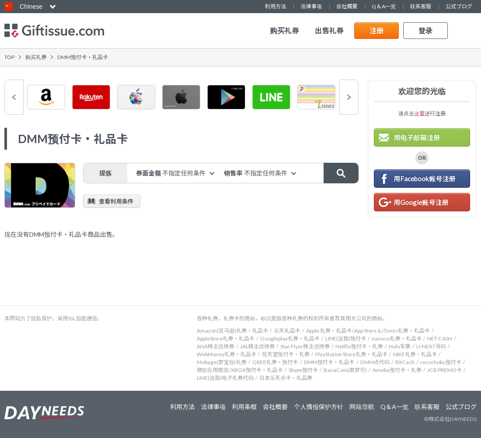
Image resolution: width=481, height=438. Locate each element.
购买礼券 (284, 30)
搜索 (341, 173)
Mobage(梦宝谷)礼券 (222, 362)
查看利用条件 (116, 201)
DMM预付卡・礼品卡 (329, 362)
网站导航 (361, 406)
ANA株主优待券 (215, 346)
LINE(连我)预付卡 (345, 338)
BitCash (405, 362)
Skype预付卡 (303, 370)
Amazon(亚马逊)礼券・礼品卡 (232, 330)
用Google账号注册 (421, 202)
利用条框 (244, 406)
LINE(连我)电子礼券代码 (225, 378)
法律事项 (310, 6)
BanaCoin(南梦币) (345, 370)
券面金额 (171, 173)
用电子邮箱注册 (417, 137)
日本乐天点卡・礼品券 (285, 378)
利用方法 (275, 6)
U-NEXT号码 (431, 346)
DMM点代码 (375, 362)
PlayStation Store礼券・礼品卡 (351, 354)
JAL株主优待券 (257, 346)
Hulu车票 (400, 346)
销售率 (255, 173)
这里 (419, 113)
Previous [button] (14, 97)
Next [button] (349, 97)
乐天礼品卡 (287, 330)
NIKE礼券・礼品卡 (415, 354)
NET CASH (439, 338)
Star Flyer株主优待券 (305, 346)
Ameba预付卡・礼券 (397, 370)
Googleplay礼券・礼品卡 (290, 338)
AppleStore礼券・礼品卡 (225, 338)
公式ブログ (459, 6)
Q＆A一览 (383, 6)
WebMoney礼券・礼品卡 (226, 354)
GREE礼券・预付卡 (275, 362)
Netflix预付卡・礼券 (359, 346)
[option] (46, 97)
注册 (376, 30)
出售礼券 (329, 30)
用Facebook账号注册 (425, 178)
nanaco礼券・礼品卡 (397, 338)
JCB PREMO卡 (444, 370)
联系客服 (420, 6)
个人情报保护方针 (318, 406)
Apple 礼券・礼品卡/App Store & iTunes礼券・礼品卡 (368, 330)
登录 (425, 30)
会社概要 (347, 6)
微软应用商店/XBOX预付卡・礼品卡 (240, 370)
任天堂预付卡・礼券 (286, 354)
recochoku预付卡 (440, 362)
